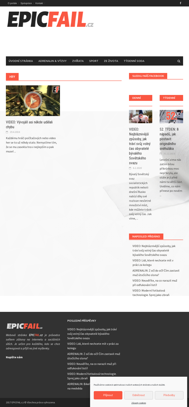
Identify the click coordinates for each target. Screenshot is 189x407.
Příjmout (108, 398)
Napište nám (14, 357)
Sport (93, 60)
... (15, 151)
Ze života (111, 60)
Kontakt (39, 3)
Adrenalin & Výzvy (52, 60)
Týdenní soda (134, 60)
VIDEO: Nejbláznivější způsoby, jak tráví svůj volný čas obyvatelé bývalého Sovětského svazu (154, 250)
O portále (12, 3)
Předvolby (169, 398)
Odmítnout (138, 398)
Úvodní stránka (21, 60)
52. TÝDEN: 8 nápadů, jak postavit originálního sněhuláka (169, 139)
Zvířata (78, 60)
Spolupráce (26, 3)
